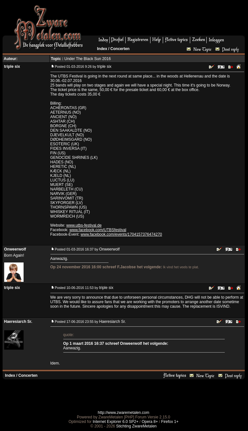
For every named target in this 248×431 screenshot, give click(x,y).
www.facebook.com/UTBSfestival (97, 230)
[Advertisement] (166, 19)
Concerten (119, 48)
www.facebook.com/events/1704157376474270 (121, 234)
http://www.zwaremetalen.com (123, 412)
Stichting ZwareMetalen (136, 426)
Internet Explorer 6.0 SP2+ (116, 421)
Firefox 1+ (170, 421)
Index (102, 48)
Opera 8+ (150, 421)
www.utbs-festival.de (83, 225)
